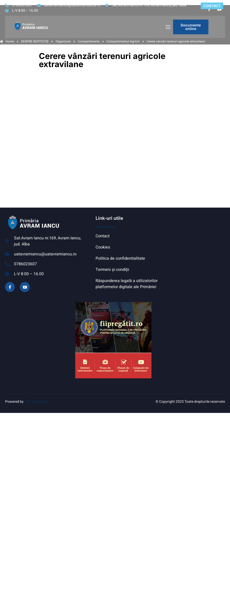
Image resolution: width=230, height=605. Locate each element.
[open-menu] (168, 27)
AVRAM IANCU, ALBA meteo (192, 234)
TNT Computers (36, 401)
